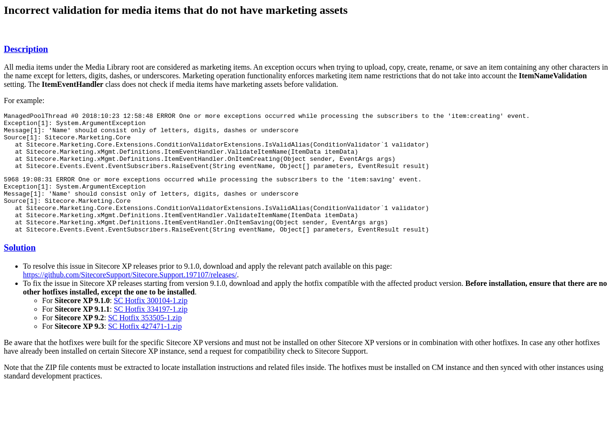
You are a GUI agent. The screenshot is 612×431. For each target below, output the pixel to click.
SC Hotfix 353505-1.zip (145, 340)
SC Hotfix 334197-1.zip (150, 332)
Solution (20, 270)
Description (26, 49)
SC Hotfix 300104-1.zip (150, 323)
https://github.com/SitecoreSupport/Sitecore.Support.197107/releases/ (130, 298)
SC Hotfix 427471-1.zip (145, 349)
